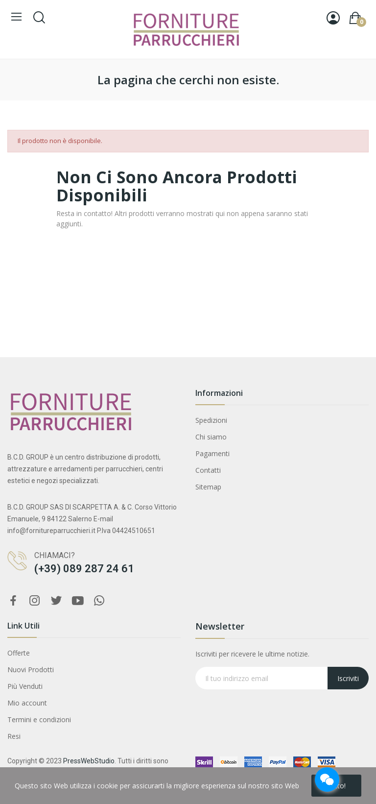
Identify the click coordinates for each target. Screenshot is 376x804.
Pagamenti (212, 453)
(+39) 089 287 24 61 (84, 568)
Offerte (18, 653)
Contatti (208, 470)
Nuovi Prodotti (30, 669)
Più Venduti (25, 686)
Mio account (27, 702)
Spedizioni (211, 420)
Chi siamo (211, 436)
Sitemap (208, 486)
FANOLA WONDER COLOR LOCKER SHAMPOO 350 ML (104, 754)
